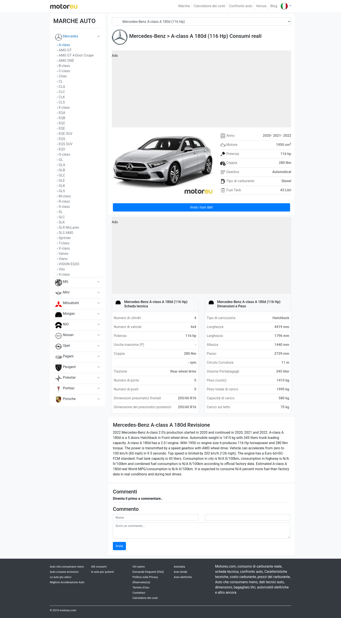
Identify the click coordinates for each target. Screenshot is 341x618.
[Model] (201, 21)
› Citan (62, 76)
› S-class (63, 207)
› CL (60, 81)
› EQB (61, 118)
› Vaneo (63, 254)
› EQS (61, 139)
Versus (261, 6)
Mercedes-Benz (147, 36)
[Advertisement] (201, 90)
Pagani (64, 357)
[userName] (155, 517)
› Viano (62, 259)
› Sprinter (64, 238)
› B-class (63, 66)
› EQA (61, 113)
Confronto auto (240, 6)
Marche (184, 6)
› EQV (61, 149)
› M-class (64, 196)
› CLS (61, 102)
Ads (115, 55)
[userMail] (247, 517)
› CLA (61, 87)
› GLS (61, 191)
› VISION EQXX (68, 264)
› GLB (61, 170)
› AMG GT (64, 50)
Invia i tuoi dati (201, 207)
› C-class (63, 71)
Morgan (65, 314)
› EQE (61, 128)
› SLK (61, 222)
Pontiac (65, 389)
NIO (62, 325)
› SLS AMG (65, 233)
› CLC (61, 92)
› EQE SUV (64, 134)
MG (61, 282)
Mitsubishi (67, 303)
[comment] (201, 530)
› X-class (63, 274)
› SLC (61, 217)
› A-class (63, 45)
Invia (119, 546)
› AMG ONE (65, 60)
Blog (273, 6)
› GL (60, 160)
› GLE (61, 180)
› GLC (61, 175)
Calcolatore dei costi (209, 6)
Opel (62, 346)
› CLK (61, 97)
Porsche (65, 399)
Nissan (64, 335)
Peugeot (65, 367)
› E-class (63, 107)
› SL (60, 212)
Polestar (65, 378)
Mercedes (66, 37)
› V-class (63, 248)
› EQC (61, 123)
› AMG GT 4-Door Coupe (75, 55)
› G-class (63, 154)
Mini (62, 293)
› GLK (61, 186)
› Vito (61, 269)
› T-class (63, 243)
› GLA (61, 165)
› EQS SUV (64, 144)
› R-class (63, 201)
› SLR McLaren (68, 227)
